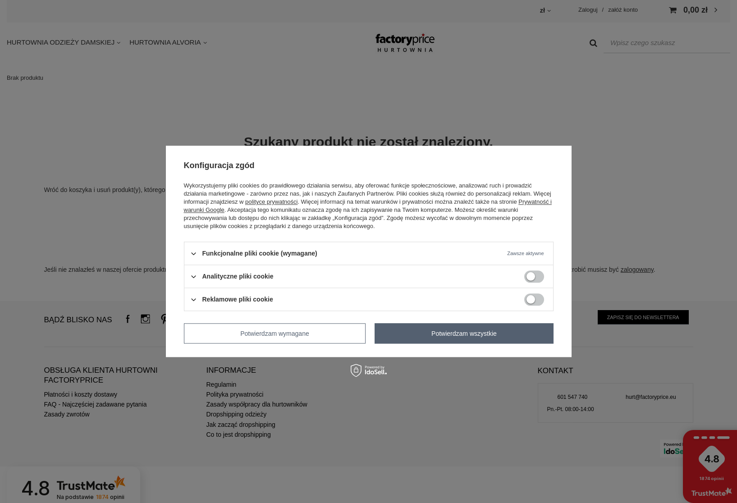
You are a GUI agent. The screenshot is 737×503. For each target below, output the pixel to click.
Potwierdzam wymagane (274, 333)
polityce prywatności (271, 201)
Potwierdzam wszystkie (464, 333)
